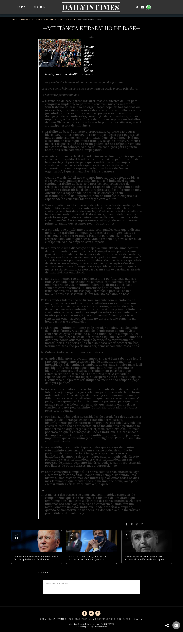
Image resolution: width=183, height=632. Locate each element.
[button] (131, 7)
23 (16, 535)
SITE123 (90, 626)
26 (72, 535)
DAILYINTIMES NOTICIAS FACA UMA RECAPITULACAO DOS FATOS (47, 19)
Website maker (101, 626)
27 (127, 535)
